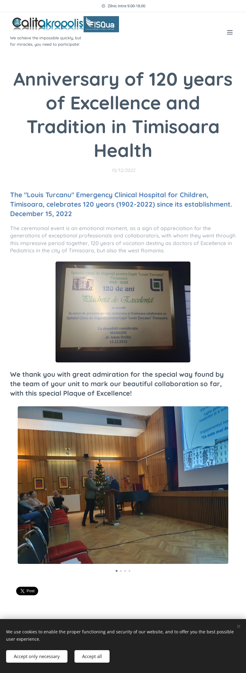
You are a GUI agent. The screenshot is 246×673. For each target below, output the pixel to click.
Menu (230, 32)
